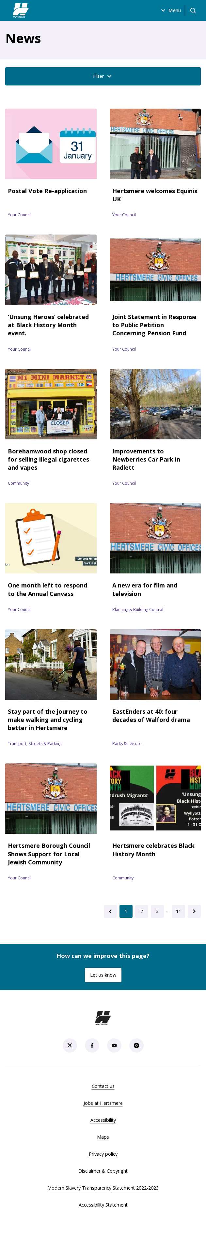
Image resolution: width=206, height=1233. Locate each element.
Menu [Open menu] (170, 10)
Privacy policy (103, 1154)
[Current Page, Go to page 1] (126, 911)
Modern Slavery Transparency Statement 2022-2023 (103, 1188)
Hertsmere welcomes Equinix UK (155, 195)
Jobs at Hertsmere (103, 1103)
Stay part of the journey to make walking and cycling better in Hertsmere (47, 720)
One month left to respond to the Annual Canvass (47, 589)
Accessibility (103, 1120)
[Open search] (193, 10)
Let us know (103, 975)
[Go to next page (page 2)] (194, 911)
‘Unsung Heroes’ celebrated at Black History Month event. (48, 325)
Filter (103, 76)
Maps (103, 1137)
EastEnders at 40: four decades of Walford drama (151, 715)
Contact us (103, 1086)
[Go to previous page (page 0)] (110, 911)
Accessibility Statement (103, 1205)
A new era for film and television (144, 589)
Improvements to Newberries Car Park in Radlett (146, 459)
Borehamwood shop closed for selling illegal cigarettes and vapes (48, 459)
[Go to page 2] (141, 911)
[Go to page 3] (157, 911)
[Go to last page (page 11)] (178, 911)
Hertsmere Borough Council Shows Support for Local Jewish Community (49, 854)
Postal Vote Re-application (47, 191)
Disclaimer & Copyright (103, 1171)
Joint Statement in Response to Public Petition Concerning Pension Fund (154, 325)
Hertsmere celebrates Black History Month (153, 850)
